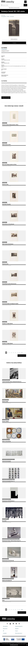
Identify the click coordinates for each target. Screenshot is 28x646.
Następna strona (22, 355)
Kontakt (16, 630)
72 (21, 352)
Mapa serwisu (5, 628)
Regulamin (16, 628)
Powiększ (14, 42)
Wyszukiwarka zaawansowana (14, 7)
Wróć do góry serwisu (18, 633)
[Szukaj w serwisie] (12, 5)
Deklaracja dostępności (18, 626)
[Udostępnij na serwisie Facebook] (8, 50)
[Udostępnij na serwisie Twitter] (7, 50)
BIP (3, 630)
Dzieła (8, 16)
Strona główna (3, 16)
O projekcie (4, 633)
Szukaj (25, 5)
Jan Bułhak (4, 47)
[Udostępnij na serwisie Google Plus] (6, 50)
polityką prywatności (14, 644)
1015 (22, 609)
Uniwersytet (12, 16)
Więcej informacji (6, 97)
